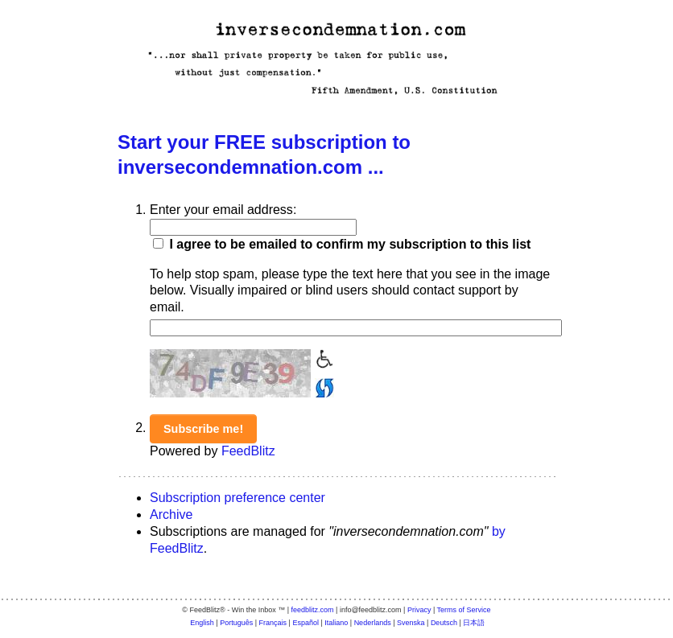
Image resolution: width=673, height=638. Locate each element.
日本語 (474, 623)
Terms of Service (464, 610)
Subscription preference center (237, 497)
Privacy (419, 610)
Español (305, 623)
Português (236, 623)
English (202, 623)
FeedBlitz (248, 451)
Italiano (336, 623)
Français (273, 623)
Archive (171, 514)
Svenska (411, 623)
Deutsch (444, 623)
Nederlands (372, 623)
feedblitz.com (312, 610)
